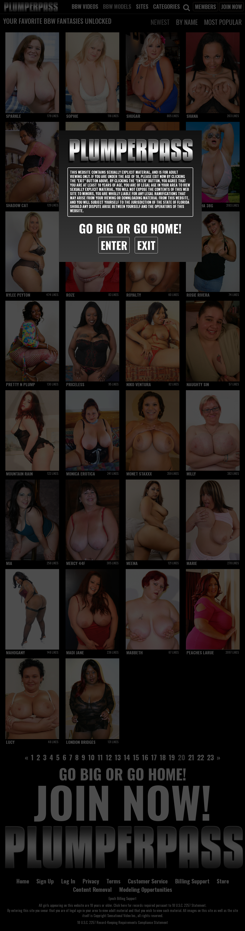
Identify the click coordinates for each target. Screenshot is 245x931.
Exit (146, 245)
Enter (114, 245)
